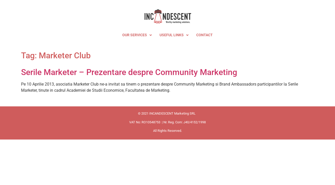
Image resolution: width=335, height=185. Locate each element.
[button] (137, 35)
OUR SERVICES (137, 35)
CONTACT (204, 35)
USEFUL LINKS (174, 35)
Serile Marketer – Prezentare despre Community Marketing (129, 72)
